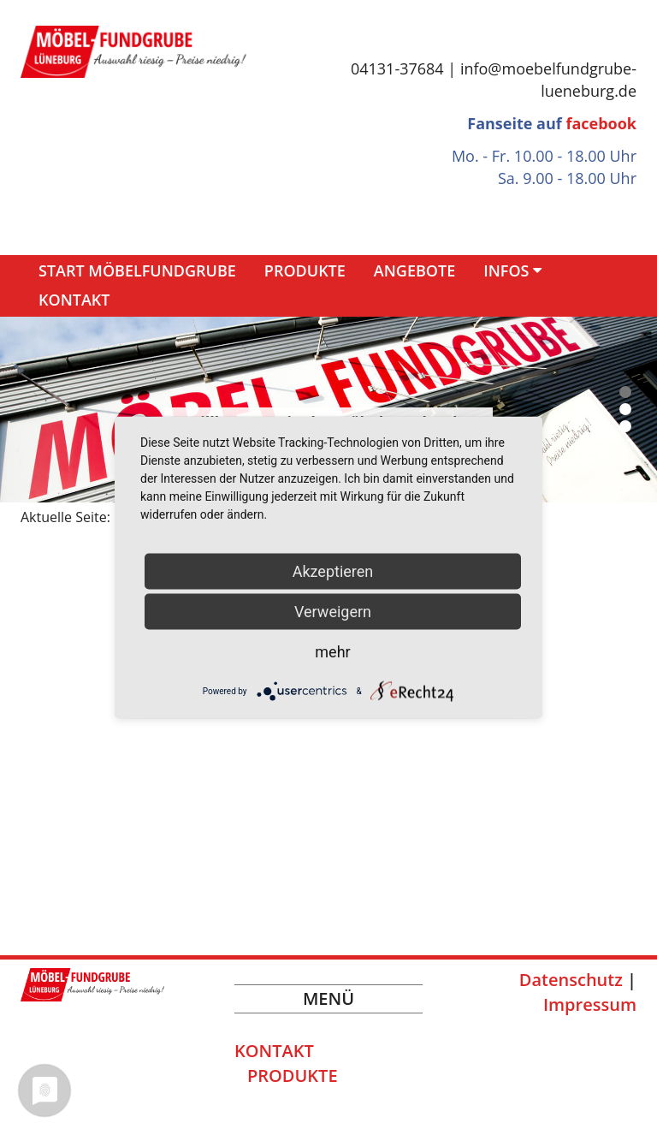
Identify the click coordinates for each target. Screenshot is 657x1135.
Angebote (414, 270)
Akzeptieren (333, 571)
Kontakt (74, 299)
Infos (506, 270)
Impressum (589, 1004)
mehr (332, 652)
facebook (600, 123)
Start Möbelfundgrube (137, 270)
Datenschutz (571, 979)
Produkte (305, 270)
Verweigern (332, 612)
